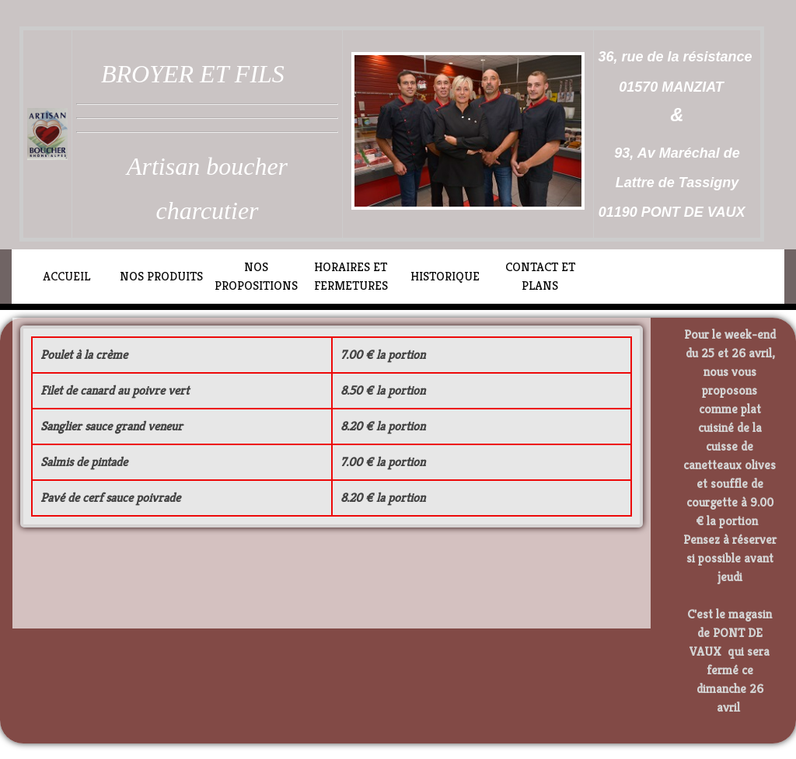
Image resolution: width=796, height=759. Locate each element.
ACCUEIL (66, 276)
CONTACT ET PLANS (540, 276)
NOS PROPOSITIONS (256, 276)
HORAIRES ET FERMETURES (351, 276)
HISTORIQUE (445, 276)
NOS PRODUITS (161, 276)
